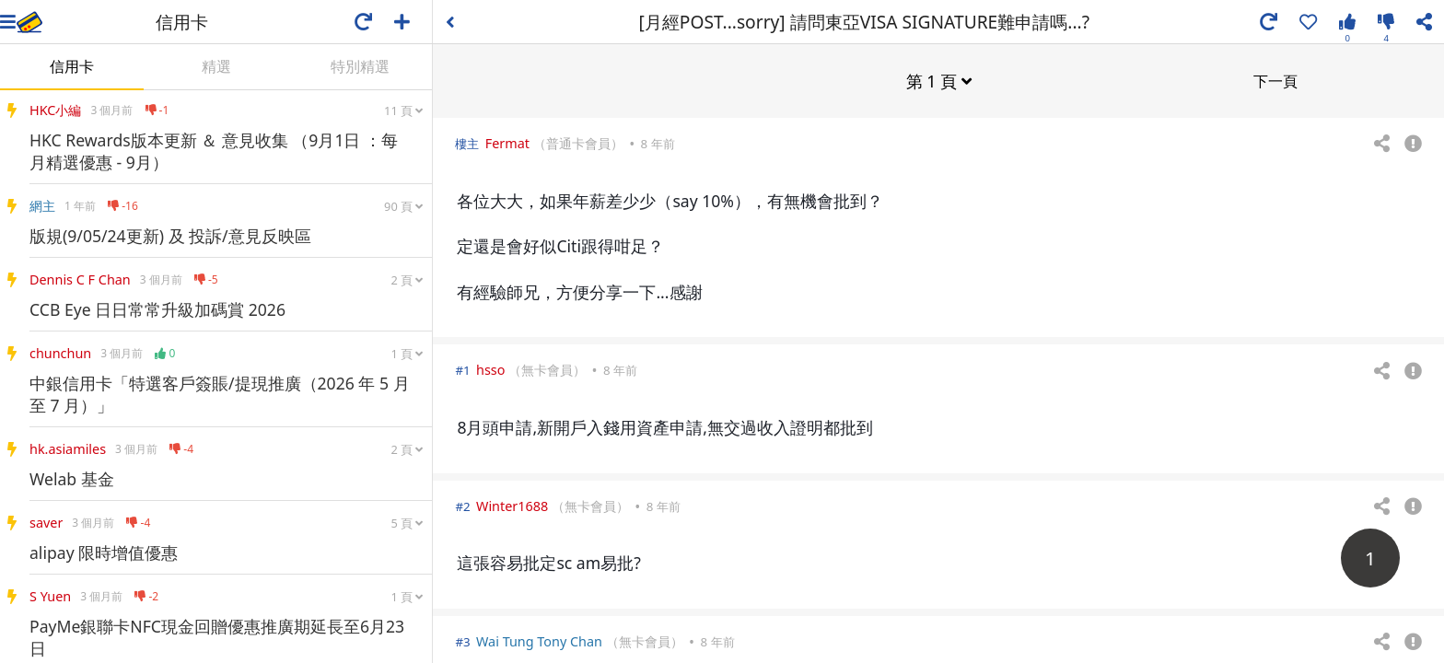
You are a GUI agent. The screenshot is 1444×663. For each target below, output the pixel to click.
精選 (216, 66)
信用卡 (72, 66)
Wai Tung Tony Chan (539, 640)
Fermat (507, 142)
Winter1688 (512, 505)
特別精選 (360, 66)
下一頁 (1275, 80)
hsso (490, 369)
